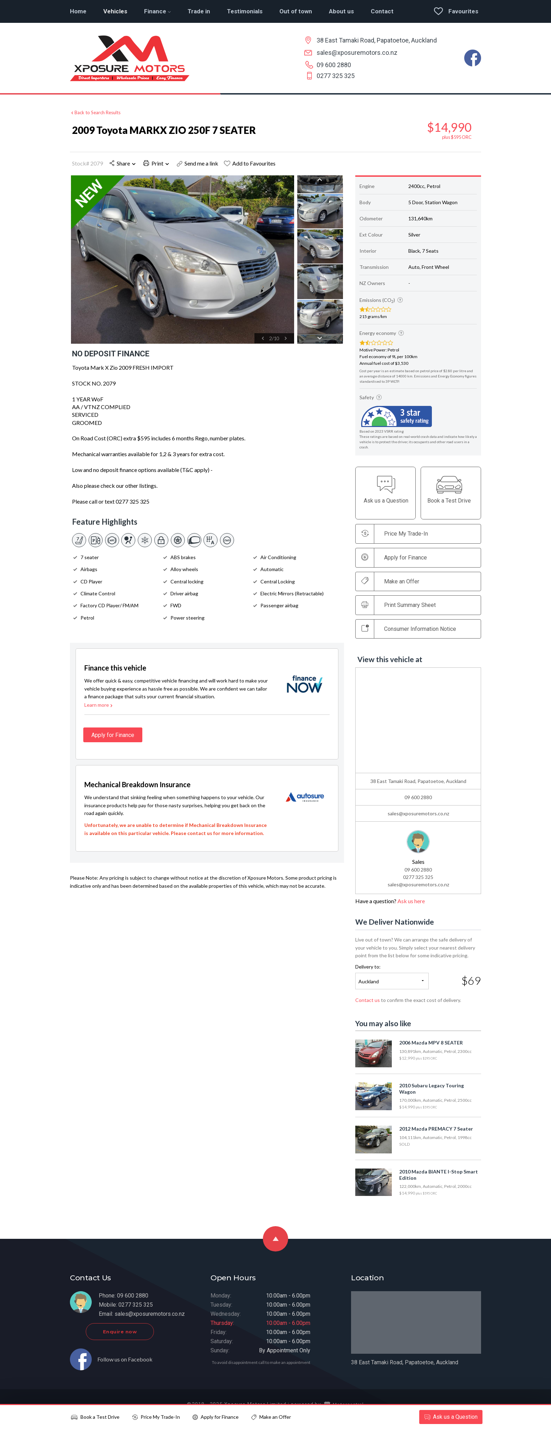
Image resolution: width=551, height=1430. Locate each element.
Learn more (99, 709)
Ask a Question (450, 1416)
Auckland (368, 981)
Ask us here (411, 901)
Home (78, 11)
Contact (382, 11)
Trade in (199, 11)
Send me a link (198, 163)
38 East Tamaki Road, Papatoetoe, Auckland (377, 40)
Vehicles (115, 11)
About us (341, 11)
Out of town (295, 11)
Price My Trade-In (156, 1417)
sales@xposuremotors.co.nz (357, 52)
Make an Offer (390, 581)
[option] (182, 259)
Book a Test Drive (95, 1417)
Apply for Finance (216, 1417)
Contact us (367, 1000)
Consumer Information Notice (408, 629)
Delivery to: (368, 967)
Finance (157, 11)
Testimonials (244, 11)
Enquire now (134, 1336)
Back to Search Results (95, 112)
